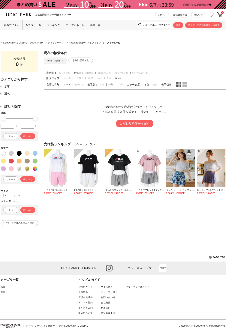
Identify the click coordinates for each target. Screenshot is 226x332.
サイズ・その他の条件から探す (203, 25)
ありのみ (79, 84)
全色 (155, 84)
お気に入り (211, 15)
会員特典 (83, 292)
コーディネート (75, 25)
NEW (90, 78)
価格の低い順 (104, 72)
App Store (163, 268)
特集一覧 (95, 25)
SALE (100, 78)
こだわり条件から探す (135, 123)
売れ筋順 (89, 72)
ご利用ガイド (85, 287)
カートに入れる (219, 14)
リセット (10, 136)
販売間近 (79, 78)
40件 (102, 84)
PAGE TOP (217, 257)
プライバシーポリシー (138, 287)
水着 (3, 287)
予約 (108, 78)
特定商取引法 (108, 313)
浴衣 (3, 292)
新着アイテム (12, 25)
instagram (109, 268)
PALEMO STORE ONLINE (14, 43)
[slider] (3, 118)
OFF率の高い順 (140, 72)
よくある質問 (85, 308)
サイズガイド (108, 287)
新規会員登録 (180, 14)
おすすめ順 (64, 72)
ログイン (162, 14)
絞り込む (27, 136)
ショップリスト (109, 292)
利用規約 (105, 308)
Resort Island (55, 60)
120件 (120, 84)
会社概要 (105, 302)
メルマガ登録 (85, 302)
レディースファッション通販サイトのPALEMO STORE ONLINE (55, 326)
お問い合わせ (108, 297)
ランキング (53, 25)
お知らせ (198, 14)
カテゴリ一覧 (33, 25)
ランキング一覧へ (84, 144)
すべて (67, 78)
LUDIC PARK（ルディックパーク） (48, 43)
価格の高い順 (121, 72)
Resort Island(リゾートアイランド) (86, 43)
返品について (85, 313)
